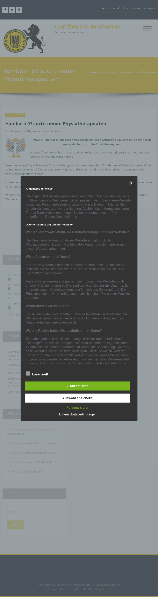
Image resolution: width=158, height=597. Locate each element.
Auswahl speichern (77, 398)
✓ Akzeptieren (77, 386)
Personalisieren (77, 407)
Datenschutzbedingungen (77, 414)
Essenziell (37, 374)
